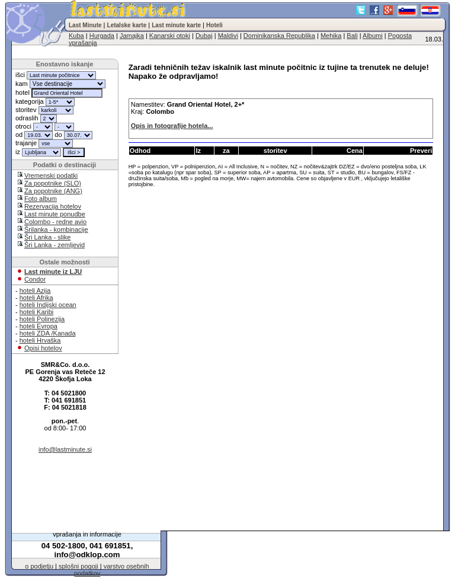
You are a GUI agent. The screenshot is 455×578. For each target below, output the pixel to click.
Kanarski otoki (169, 35)
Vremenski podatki (51, 175)
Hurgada (101, 35)
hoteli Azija (35, 290)
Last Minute (85, 25)
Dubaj (204, 35)
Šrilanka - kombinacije (56, 229)
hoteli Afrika (36, 297)
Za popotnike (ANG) (53, 190)
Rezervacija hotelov (52, 206)
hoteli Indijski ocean (48, 304)
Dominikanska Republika (279, 35)
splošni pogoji (78, 566)
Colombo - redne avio (55, 221)
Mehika (331, 35)
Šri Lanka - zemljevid (54, 244)
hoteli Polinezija (42, 318)
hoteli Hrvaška (40, 340)
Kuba (76, 35)
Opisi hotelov (43, 348)
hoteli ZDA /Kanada (48, 333)
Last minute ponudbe (54, 214)
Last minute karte (176, 25)
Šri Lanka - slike (47, 237)
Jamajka (132, 35)
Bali (352, 35)
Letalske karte (127, 25)
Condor (35, 279)
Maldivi (228, 35)
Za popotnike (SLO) (52, 183)
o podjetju (39, 566)
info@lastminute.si (65, 449)
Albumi (373, 35)
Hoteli (214, 25)
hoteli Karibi (36, 311)
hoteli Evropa (38, 326)
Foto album (40, 198)
